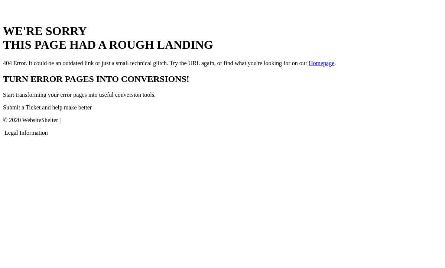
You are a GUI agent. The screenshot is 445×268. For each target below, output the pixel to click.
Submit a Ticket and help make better (47, 107)
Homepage (321, 63)
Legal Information (26, 133)
